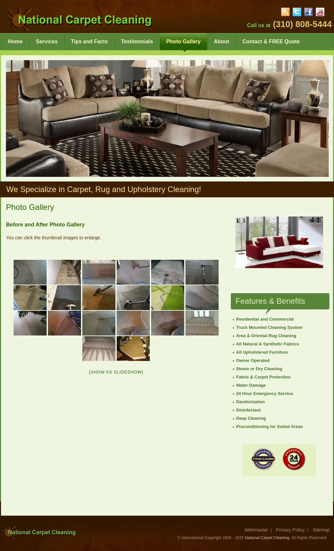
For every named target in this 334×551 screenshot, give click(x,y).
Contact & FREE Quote (271, 44)
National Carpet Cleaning (267, 537)
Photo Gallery (183, 44)
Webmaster (256, 529)
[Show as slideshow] (116, 372)
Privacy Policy (290, 529)
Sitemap (321, 529)
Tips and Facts (89, 44)
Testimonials (137, 44)
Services (47, 44)
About (221, 44)
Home (15, 44)
